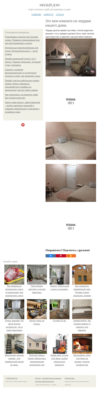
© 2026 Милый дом (12, 378)
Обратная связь (70, 378)
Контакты (38, 378)
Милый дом (49, 5)
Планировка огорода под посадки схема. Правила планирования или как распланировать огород (22, 40)
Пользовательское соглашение (51, 378)
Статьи (60, 14)
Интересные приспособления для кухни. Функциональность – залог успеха (21, 51)
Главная (36, 14)
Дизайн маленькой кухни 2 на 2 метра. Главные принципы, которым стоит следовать (23, 62)
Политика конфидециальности (44, 381)
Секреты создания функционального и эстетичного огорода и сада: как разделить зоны (22, 73)
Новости (48, 14)
